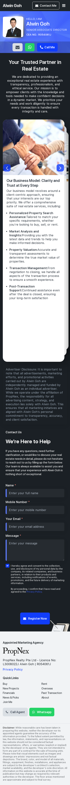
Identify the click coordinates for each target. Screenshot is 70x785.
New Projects (11, 688)
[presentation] (35, 604)
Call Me (47, 47)
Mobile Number (18, 502)
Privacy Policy (34, 592)
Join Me (7, 702)
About (45, 697)
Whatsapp (30, 47)
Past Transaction (51, 693)
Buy (5, 684)
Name (11, 485)
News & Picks (11, 697)
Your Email (14, 519)
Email (17, 47)
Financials (9, 693)
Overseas (47, 688)
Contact (45, 5)
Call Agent (15, 712)
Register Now (35, 618)
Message (13, 536)
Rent (44, 684)
